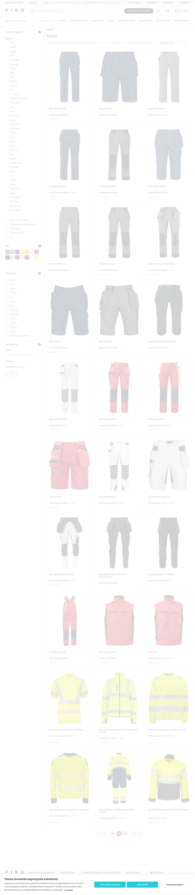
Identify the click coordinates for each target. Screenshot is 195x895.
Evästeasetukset (175, 884)
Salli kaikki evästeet (110, 884)
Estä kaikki (142, 884)
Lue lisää (68, 889)
